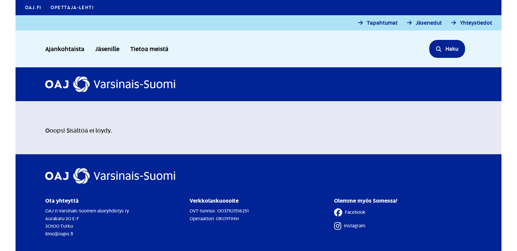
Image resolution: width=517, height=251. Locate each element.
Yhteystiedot (476, 22)
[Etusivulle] (110, 84)
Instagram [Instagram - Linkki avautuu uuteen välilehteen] (349, 226)
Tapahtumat (382, 22)
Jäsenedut (429, 22)
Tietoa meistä (149, 48)
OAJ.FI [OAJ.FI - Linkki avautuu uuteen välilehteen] (33, 7)
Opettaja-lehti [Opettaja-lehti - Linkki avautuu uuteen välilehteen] (72, 7)
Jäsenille (107, 48)
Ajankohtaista (64, 48)
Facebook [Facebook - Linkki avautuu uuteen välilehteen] (349, 212)
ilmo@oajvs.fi (59, 233)
